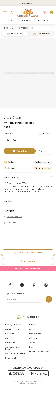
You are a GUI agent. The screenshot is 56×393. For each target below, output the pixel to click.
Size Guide (10, 342)
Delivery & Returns (13, 324)
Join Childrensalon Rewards (28, 268)
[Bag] (51, 12)
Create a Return (12, 329)
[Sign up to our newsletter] (49, 299)
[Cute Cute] (10, 223)
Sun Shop (26, 20)
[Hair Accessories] (13, 216)
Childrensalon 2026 (34, 381)
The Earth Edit (28, 317)
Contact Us (10, 333)
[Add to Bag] (20, 151)
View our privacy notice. (13, 306)
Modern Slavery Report (39, 351)
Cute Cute (12, 117)
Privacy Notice (35, 333)
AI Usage (33, 338)
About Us (9, 338)
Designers (43, 20)
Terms (32, 342)
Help (31, 347)
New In (11, 20)
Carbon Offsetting (15, 353)
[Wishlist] (44, 12)
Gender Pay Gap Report (12, 348)
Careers (32, 329)
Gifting (32, 324)
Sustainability (11, 358)
